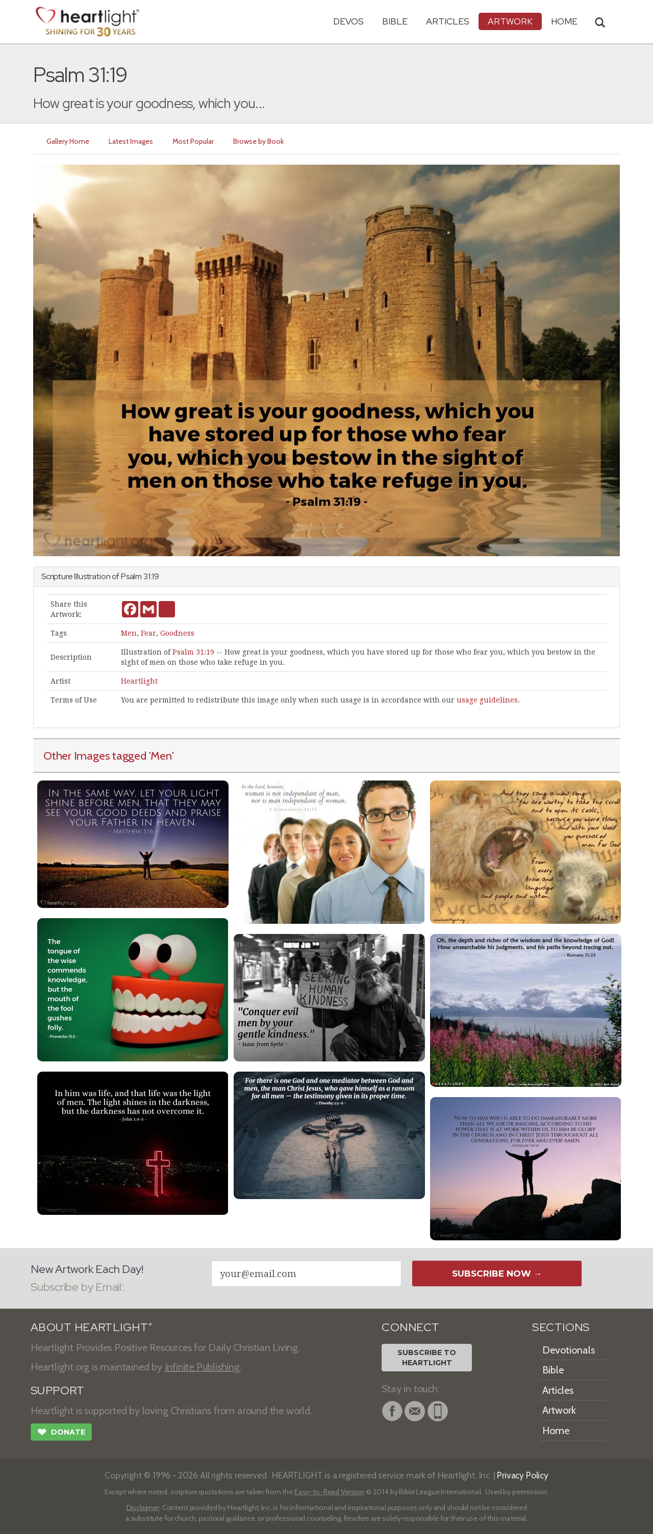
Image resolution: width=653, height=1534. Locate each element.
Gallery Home (67, 141)
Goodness (177, 633)
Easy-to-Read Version (329, 1491)
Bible (395, 21)
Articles (447, 21)
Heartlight (139, 681)
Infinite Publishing (202, 1367)
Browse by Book (258, 141)
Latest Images (131, 141)
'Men (160, 755)
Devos (348, 21)
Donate (61, 1433)
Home (555, 1430)
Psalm (131, 576)
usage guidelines (487, 700)
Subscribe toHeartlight (426, 1357)
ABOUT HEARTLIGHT (91, 1327)
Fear (148, 633)
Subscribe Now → (497, 1273)
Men (129, 633)
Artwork (510, 21)
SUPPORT (57, 1390)
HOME (564, 21)
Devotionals (568, 1350)
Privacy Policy (522, 1475)
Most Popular (193, 141)
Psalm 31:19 (193, 652)
